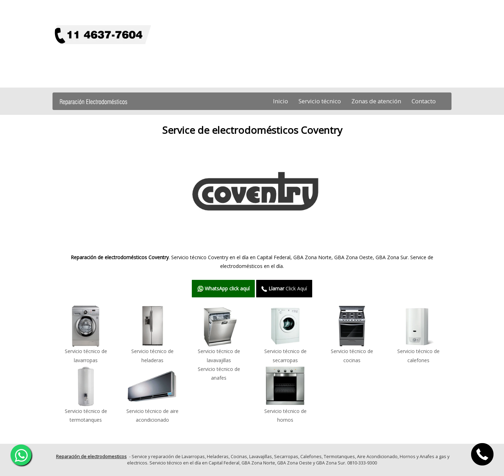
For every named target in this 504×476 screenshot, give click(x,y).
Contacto (424, 101)
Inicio (280, 101)
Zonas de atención (376, 101)
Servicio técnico (320, 101)
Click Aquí (284, 288)
